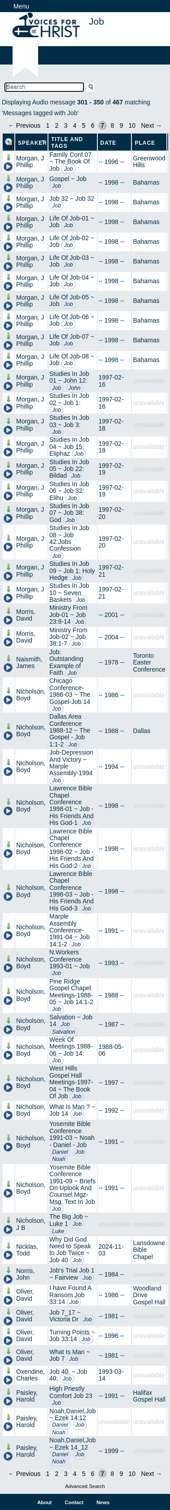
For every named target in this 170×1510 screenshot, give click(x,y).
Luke (58, 1231)
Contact (74, 1502)
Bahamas (146, 182)
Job (68, 169)
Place (145, 143)
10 (132, 125)
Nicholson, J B (30, 1224)
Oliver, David (25, 1295)
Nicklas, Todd (27, 1250)
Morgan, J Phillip (30, 161)
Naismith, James (29, 662)
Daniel (60, 1152)
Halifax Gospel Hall (149, 1396)
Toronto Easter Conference (149, 662)
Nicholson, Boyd (30, 695)
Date (108, 143)
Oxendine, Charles (30, 1375)
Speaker (32, 143)
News (102, 1502)
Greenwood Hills (149, 161)
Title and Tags (67, 142)
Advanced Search (85, 1486)
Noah (58, 1159)
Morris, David (25, 615)
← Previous (24, 125)
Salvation (63, 1032)
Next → (151, 125)
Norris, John (25, 1274)
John (74, 388)
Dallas (141, 730)
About (44, 1502)
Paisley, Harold (27, 1396)
